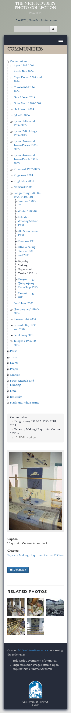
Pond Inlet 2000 (24, 303)
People (14, 369)
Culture (15, 375)
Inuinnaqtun (49, 20)
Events (14, 363)
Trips (13, 357)
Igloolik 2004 (22, 115)
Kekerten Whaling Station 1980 (28, 221)
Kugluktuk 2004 (24, 181)
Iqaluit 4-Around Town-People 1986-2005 (26, 159)
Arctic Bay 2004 (24, 71)
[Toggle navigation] (61, 40)
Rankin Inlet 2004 (25, 319)
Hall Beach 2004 (24, 109)
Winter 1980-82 (27, 211)
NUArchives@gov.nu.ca (33, 650)
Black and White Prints (24, 402)
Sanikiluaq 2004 (24, 335)
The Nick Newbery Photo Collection (36, 8)
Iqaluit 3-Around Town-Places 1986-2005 (25, 145)
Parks (13, 351)
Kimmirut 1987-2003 (27, 169)
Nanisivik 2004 (23, 187)
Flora (13, 391)
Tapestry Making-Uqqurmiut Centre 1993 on (35, 555)
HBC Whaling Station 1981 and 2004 (26, 251)
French (33, 20)
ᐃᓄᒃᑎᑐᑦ (21, 20)
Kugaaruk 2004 (23, 175)
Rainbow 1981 (27, 241)
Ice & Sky (16, 397)
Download (18, 569)
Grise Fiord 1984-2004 (27, 103)
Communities (18, 61)
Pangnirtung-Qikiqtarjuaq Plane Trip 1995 (28, 283)
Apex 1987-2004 (24, 65)
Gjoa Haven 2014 (24, 97)
